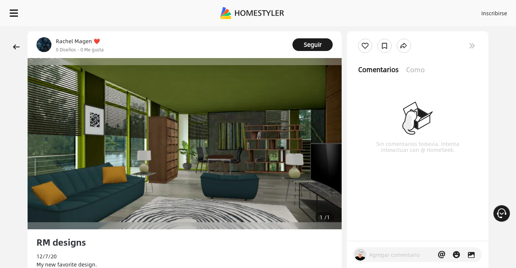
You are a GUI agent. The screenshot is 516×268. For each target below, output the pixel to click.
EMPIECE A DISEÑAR (476, 11)
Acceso (371, 11)
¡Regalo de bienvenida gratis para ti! (342, 31)
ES (427, 11)
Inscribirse (400, 11)
